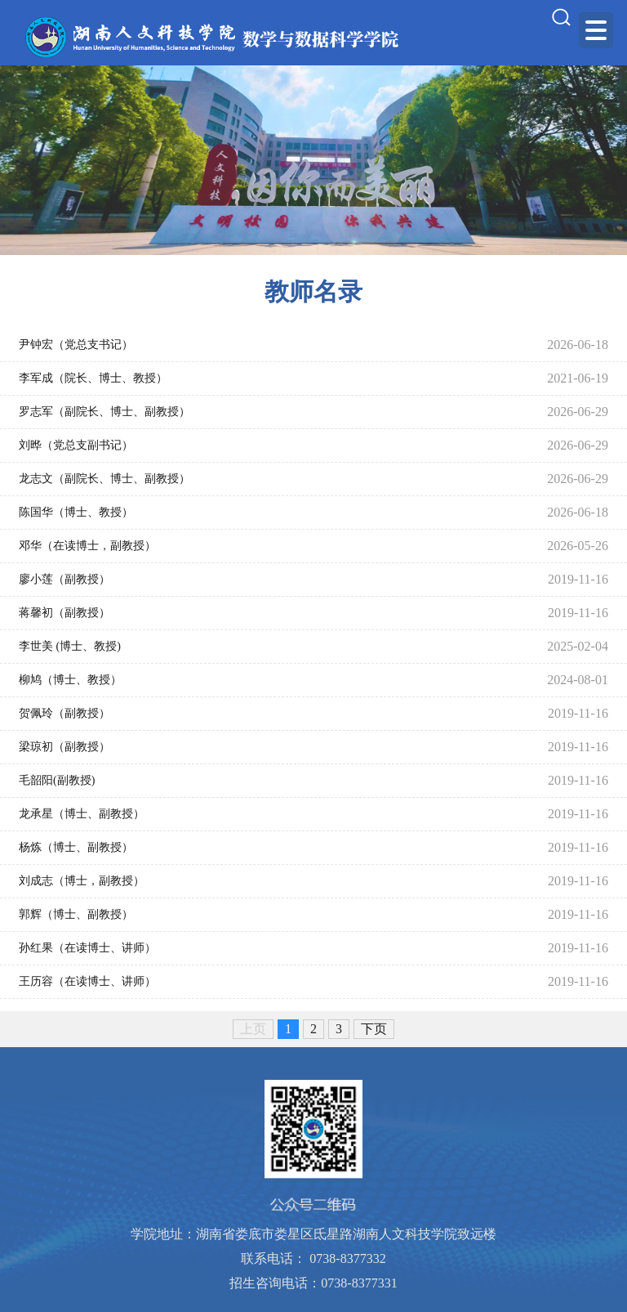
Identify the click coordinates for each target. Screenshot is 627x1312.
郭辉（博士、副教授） (76, 914)
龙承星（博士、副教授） (82, 814)
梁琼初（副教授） (64, 747)
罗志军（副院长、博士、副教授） (104, 411)
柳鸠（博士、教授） (70, 680)
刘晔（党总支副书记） (76, 445)
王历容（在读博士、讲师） (87, 981)
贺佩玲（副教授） (64, 713)
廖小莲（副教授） (64, 579)
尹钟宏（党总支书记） (76, 344)
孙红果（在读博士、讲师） (87, 948)
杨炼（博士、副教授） (76, 847)
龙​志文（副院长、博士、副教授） (104, 478)
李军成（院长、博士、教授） (93, 378)
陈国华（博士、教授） (76, 512)
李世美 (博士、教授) (70, 646)
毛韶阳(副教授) (57, 780)
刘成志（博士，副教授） (82, 881)
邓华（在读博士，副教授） (87, 546)
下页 (374, 1029)
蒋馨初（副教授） (64, 613)
